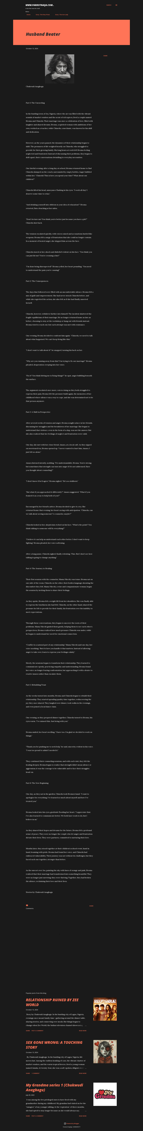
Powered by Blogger (71, 1123)
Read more (82, 1031)
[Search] (108, 5)
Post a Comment (37, 1031)
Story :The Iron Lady (60, 14)
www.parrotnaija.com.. (40, 5)
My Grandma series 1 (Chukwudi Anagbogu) (54, 1087)
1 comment (36, 1073)
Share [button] (105, 56)
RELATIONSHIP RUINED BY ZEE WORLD (52, 1002)
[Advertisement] (57, 969)
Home (27, 14)
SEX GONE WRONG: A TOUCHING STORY (54, 1045)
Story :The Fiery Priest (42, 14)
